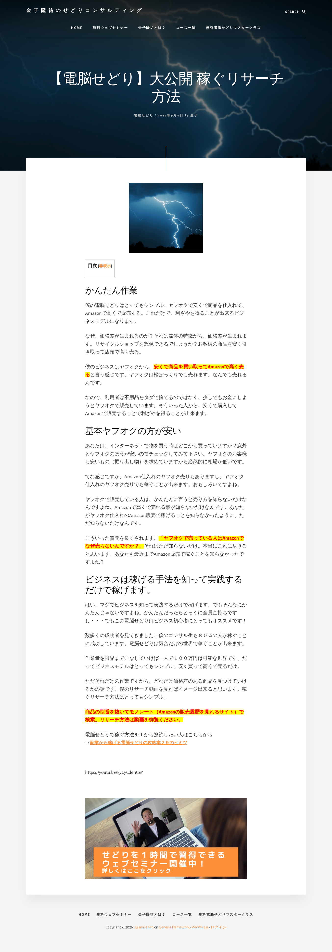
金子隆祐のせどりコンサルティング (85, 10)
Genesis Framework (174, 935)
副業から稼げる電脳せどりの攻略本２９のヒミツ (144, 742)
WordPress (200, 935)
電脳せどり (143, 115)
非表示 (105, 266)
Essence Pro (144, 935)
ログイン (218, 935)
